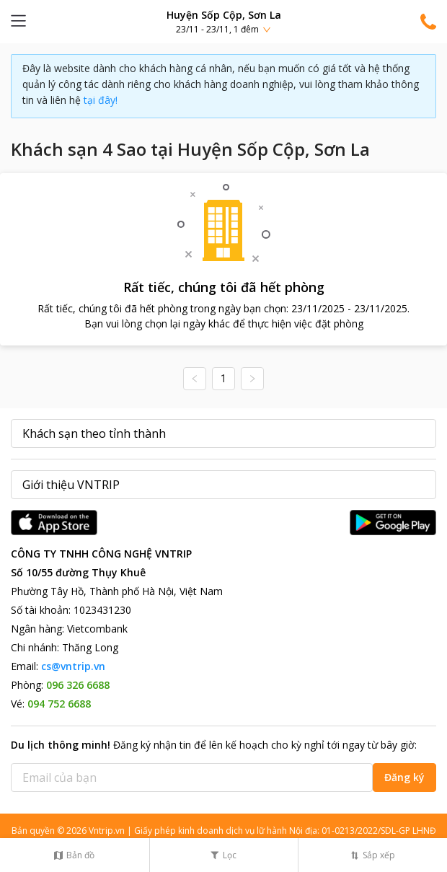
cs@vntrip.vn (73, 666)
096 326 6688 (78, 685)
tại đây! (101, 100)
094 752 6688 (59, 703)
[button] (223, 21)
